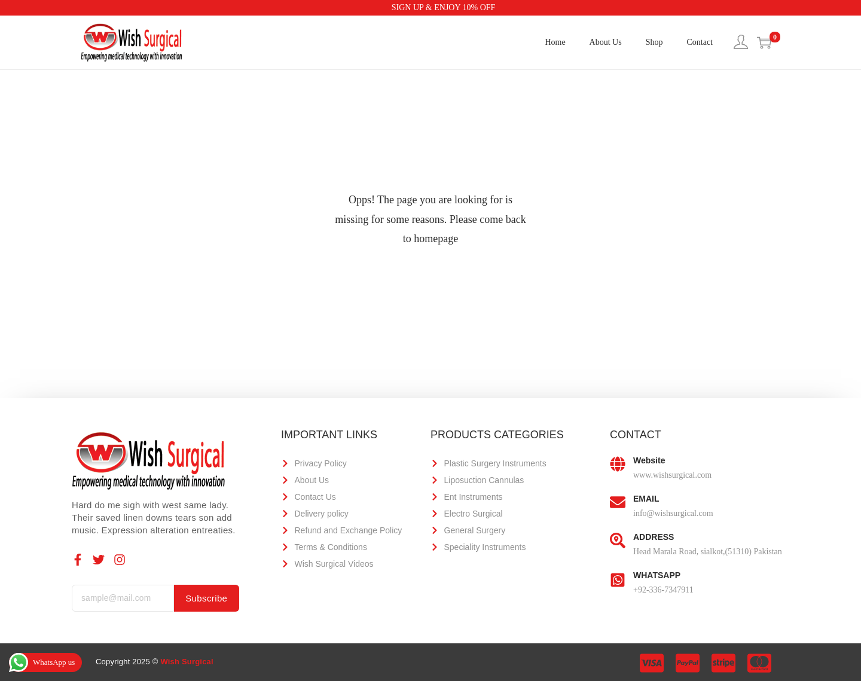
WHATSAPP (656, 575)
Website (649, 460)
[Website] (617, 464)
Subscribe (207, 598)
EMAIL (646, 498)
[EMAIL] (617, 503)
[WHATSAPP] (617, 579)
